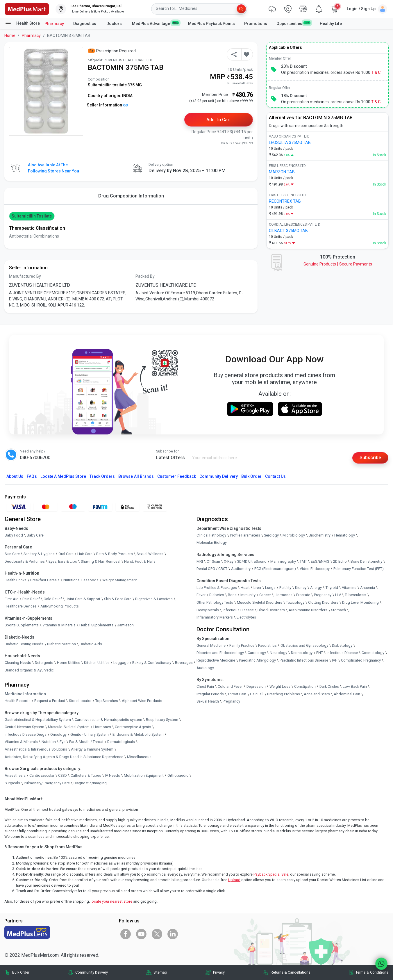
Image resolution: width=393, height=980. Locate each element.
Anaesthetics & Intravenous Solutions (36, 749)
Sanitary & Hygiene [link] (39, 554)
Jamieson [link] (125, 625)
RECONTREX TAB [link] (285, 201)
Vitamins (349, 588)
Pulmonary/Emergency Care (47, 783)
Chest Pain (205, 687)
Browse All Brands (136, 476)
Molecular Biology (211, 543)
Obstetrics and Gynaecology (304, 646)
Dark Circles (329, 687)
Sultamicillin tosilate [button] (32, 216)
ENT (319, 653)
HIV (338, 595)
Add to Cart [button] (218, 119)
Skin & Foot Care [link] (117, 599)
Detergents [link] (44, 663)
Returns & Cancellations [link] (290, 972)
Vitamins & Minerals (21, 742)
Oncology (58, 735)
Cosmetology (373, 653)
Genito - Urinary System (89, 735)
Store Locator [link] (80, 701)
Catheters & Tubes (86, 776)
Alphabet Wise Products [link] (142, 701)
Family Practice (241, 646)
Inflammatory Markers (214, 617)
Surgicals (12, 783)
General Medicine (211, 646)
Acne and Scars (317, 694)
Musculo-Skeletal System (69, 727)
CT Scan (213, 561)
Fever (201, 595)
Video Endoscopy (315, 569)
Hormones (102, 727)
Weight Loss (279, 687)
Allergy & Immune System (92, 749)
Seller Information (107, 105)
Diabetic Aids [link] (91, 644)
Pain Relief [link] (31, 599)
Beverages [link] (184, 663)
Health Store (22, 23)
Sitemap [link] (160, 972)
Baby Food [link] (14, 535)
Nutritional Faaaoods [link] (81, 580)
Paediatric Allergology (257, 660)
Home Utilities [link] (68, 663)
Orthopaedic (177, 776)
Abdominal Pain (347, 694)
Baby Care (35, 535)
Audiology (205, 668)
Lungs (270, 588)
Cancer (265, 595)
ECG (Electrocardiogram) (275, 569)
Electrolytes (246, 617)
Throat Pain (237, 694)
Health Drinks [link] (15, 580)
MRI (199, 561)
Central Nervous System (24, 727)
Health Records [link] (18, 701)
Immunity (248, 595)
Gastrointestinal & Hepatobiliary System (38, 719)
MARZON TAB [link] (282, 172)
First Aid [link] (12, 599)
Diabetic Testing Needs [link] (24, 644)
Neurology (278, 653)
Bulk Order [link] (20, 972)
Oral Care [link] (66, 554)
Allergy (316, 588)
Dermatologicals (121, 742)
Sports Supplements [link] (22, 625)
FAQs (32, 476)
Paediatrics (267, 646)
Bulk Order (251, 476)
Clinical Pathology (211, 535)
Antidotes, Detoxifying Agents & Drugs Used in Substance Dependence (64, 757)
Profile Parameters (245, 535)
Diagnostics (85, 23)
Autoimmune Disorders (308, 610)
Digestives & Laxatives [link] (154, 599)
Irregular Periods (210, 694)
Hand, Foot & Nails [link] (140, 561)
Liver (257, 588)
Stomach (338, 610)
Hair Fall (256, 694)
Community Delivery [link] (91, 972)
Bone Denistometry (366, 561)
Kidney (300, 588)
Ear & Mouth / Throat (86, 742)
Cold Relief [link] (53, 599)
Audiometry (241, 569)
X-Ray (228, 561)
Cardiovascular (41, 776)
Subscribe (370, 458)
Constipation (305, 687)
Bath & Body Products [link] (114, 554)
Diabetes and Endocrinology (220, 653)
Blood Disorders (271, 610)
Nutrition (49, 742)
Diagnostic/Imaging (90, 783)
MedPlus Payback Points (211, 23)
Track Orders (102, 476)
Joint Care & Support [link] (83, 599)
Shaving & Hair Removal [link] (100, 561)
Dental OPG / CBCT (211, 569)
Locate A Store (63, 476)
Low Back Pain (355, 687)
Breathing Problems (283, 694)
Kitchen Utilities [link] (97, 663)
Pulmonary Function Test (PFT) (358, 569)
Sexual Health (207, 701)
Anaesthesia (15, 776)
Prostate (303, 595)
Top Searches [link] (106, 701)
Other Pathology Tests (214, 603)
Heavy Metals (207, 610)
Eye (62, 742)
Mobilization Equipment (144, 776)
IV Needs (112, 776)
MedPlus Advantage (155, 23)
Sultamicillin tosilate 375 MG (115, 85)
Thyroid (332, 588)
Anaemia (367, 588)
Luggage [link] (120, 663)
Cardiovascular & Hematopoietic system (108, 719)
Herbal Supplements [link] (96, 625)
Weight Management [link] (119, 580)
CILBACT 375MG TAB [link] (288, 230)
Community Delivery (218, 476)
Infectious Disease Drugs (26, 735)
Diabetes (216, 595)
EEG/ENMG (320, 561)
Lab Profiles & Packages (216, 588)
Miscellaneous (139, 757)
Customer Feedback (176, 476)
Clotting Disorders (323, 603)
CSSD (62, 776)
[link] (27, 8)
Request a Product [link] (49, 701)
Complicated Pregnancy (361, 660)
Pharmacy (54, 23)
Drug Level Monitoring (360, 603)
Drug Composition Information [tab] (131, 196)
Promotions (255, 23)
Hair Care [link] (84, 554)
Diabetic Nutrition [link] (61, 644)
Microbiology (294, 535)
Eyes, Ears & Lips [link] (63, 561)
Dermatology (301, 653)
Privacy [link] (219, 972)
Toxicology (295, 603)
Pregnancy (322, 595)
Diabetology (342, 646)
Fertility (285, 588)
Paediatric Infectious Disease (304, 660)
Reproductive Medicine (215, 660)
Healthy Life (331, 23)
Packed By (145, 276)
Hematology (344, 535)
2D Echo (340, 561)
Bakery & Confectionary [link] (151, 663)
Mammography (283, 561)
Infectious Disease (238, 610)
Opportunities (293, 23)
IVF (334, 660)
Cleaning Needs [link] (18, 663)
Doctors (114, 23)
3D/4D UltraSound (252, 561)
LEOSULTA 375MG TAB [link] (290, 142)
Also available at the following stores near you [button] (53, 168)
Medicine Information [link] (25, 694)
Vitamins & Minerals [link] (59, 625)
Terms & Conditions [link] (372, 972)
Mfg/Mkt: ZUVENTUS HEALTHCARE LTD (120, 60)
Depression (256, 687)
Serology (271, 535)
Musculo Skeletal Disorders (259, 603)
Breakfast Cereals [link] (45, 580)
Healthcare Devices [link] (21, 606)
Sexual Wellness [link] (150, 554)
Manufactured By (25, 276)
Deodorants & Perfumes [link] (25, 561)
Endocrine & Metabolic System (138, 735)
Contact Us (275, 476)
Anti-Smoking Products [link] (59, 606)
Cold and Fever (230, 687)
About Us (14, 476)
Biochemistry (320, 535)
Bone (232, 595)
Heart (245, 588)
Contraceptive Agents (133, 727)
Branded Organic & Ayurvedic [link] (29, 670)
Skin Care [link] (12, 554)
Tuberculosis (355, 595)
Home (9, 35)
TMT (303, 561)
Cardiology (257, 653)
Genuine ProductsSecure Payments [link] (337, 264)
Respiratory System (162, 719)
